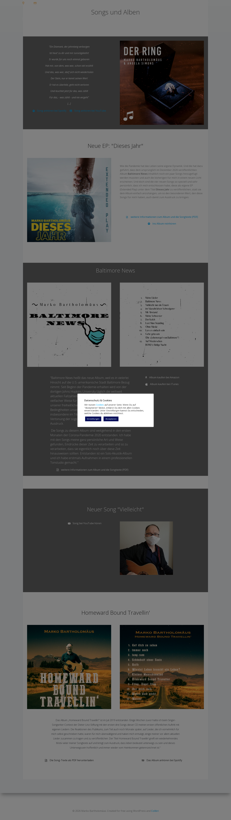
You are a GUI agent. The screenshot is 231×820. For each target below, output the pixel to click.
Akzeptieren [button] (111, 418)
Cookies (100, 404)
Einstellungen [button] (93, 418)
